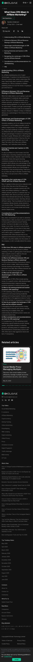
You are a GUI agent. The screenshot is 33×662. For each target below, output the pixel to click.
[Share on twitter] (2, 400)
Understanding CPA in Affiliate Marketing (17, 37)
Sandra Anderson (13, 22)
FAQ (5, 66)
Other (13, 629)
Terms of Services (7, 640)
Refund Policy (21, 644)
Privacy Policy (21, 640)
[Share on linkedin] (6, 400)
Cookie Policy (6, 644)
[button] (25, 3)
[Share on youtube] (12, 400)
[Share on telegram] (9, 400)
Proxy (5, 364)
